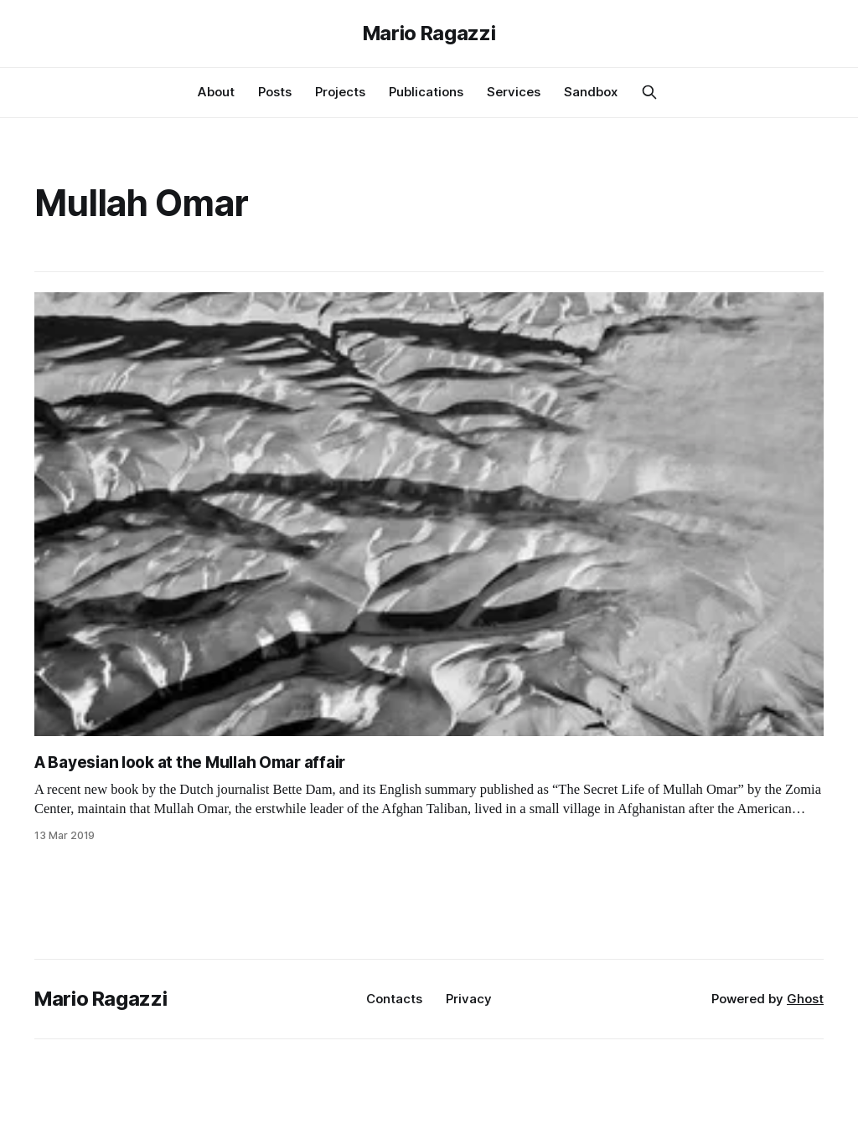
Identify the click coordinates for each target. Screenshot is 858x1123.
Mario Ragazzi (429, 33)
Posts (275, 92)
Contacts (394, 999)
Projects (340, 92)
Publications (426, 92)
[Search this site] (649, 92)
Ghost (805, 999)
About (216, 92)
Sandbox (591, 92)
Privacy (469, 999)
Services (513, 92)
